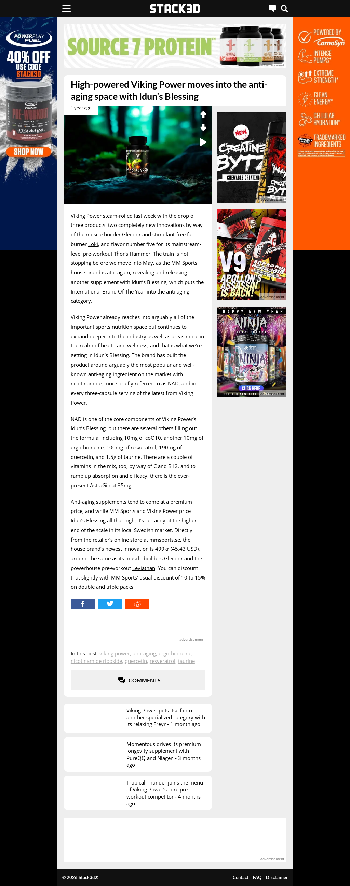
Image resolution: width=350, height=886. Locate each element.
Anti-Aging (144, 653)
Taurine (186, 660)
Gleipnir (131, 234)
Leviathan (143, 567)
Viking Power (114, 653)
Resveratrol (162, 660)
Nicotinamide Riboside (96, 660)
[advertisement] (175, 46)
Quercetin (136, 660)
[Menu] (66, 8)
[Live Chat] (272, 8)
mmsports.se (164, 539)
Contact (240, 877)
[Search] (284, 8)
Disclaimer (277, 877)
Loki (93, 244)
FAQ (257, 877)
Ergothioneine (175, 653)
